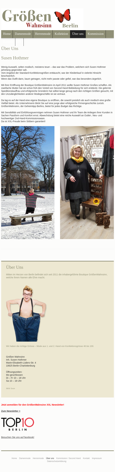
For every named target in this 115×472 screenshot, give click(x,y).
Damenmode (23, 33)
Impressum (97, 458)
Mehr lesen (10, 388)
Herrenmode (43, 33)
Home (7, 33)
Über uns (78, 33)
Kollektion (61, 33)
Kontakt (8, 41)
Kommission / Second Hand (68, 458)
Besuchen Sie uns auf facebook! (17, 437)
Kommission (96, 33)
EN (19, 41)
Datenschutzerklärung (56, 461)
